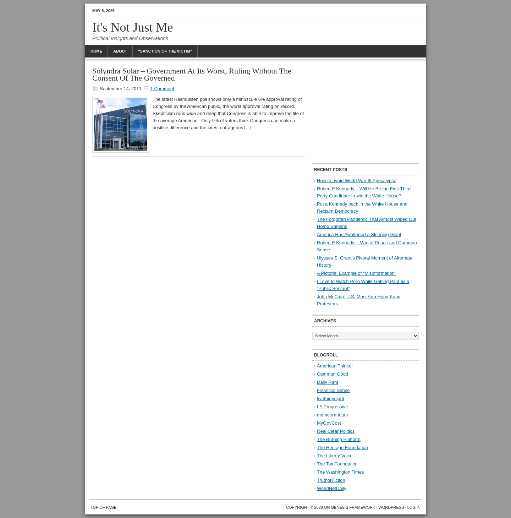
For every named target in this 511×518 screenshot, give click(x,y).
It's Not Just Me (132, 27)
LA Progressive (332, 406)
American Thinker (335, 366)
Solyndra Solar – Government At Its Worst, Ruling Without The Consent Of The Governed (191, 74)
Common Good (332, 374)
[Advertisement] (365, 111)
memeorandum (332, 415)
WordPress (391, 507)
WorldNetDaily (331, 488)
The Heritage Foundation (342, 447)
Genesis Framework (353, 507)
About (120, 51)
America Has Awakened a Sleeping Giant (359, 234)
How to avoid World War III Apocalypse (356, 180)
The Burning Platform (339, 439)
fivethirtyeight (330, 398)
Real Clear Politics (336, 431)
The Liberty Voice (334, 455)
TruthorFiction (331, 480)
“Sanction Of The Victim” (165, 51)
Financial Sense (333, 390)
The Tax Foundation (337, 464)
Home (96, 51)
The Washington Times (340, 472)
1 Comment (162, 88)
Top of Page (103, 507)
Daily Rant (327, 382)
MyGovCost (329, 423)
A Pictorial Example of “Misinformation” (356, 273)
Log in (414, 507)
